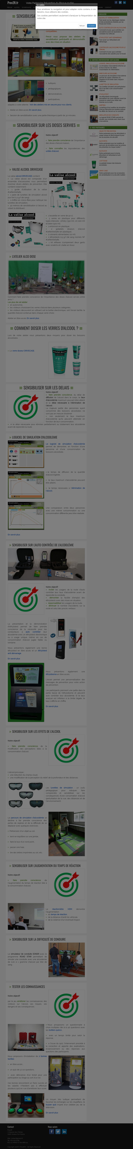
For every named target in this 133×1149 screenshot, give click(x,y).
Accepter (91, 26)
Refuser (82, 26)
